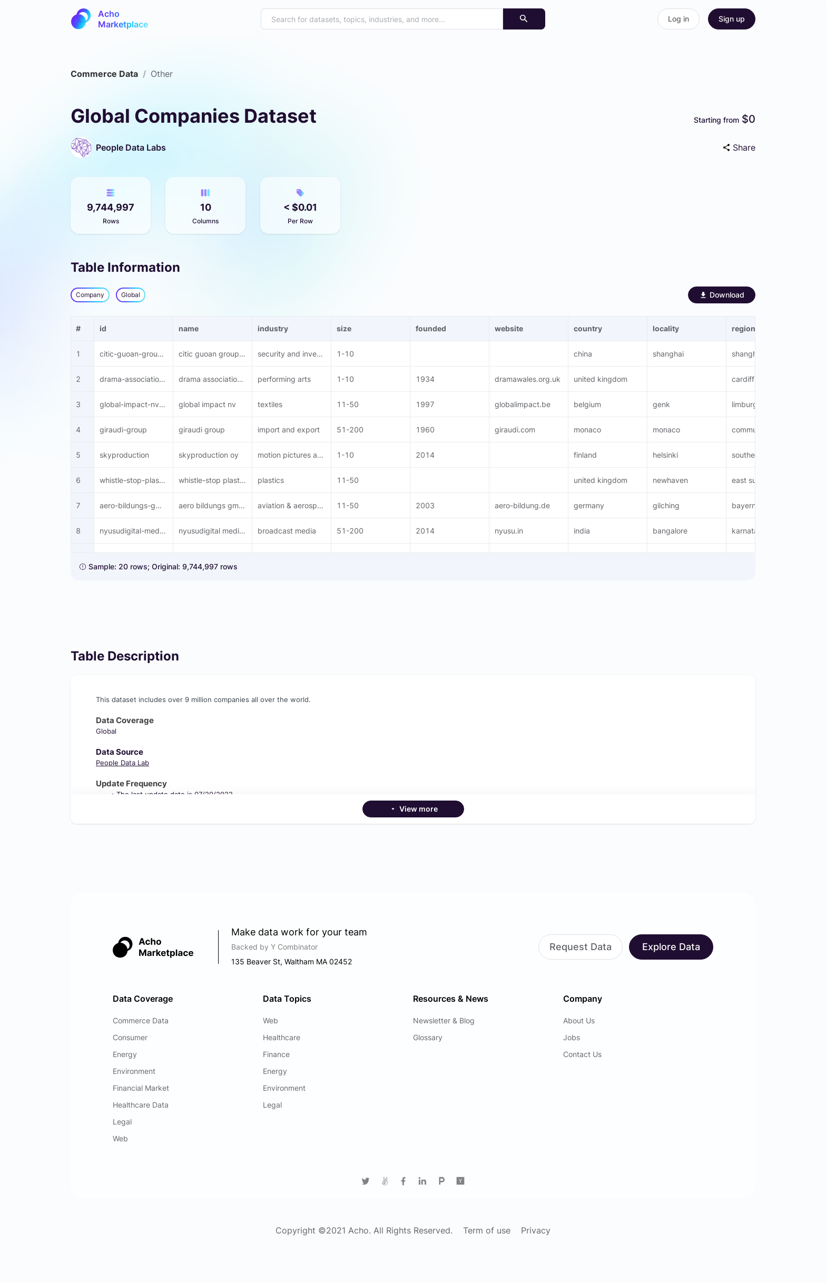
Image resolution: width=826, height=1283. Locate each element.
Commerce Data (104, 73)
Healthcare (281, 1037)
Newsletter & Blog (444, 1020)
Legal (122, 1121)
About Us (579, 1020)
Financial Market (141, 1087)
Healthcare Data (141, 1104)
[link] (104, 73)
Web (120, 1138)
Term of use (486, 1230)
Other (162, 73)
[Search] (524, 18)
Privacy (535, 1230)
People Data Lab (122, 762)
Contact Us (582, 1054)
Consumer (130, 1037)
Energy (125, 1054)
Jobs (571, 1037)
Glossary (427, 1037)
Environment (134, 1071)
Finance (276, 1054)
